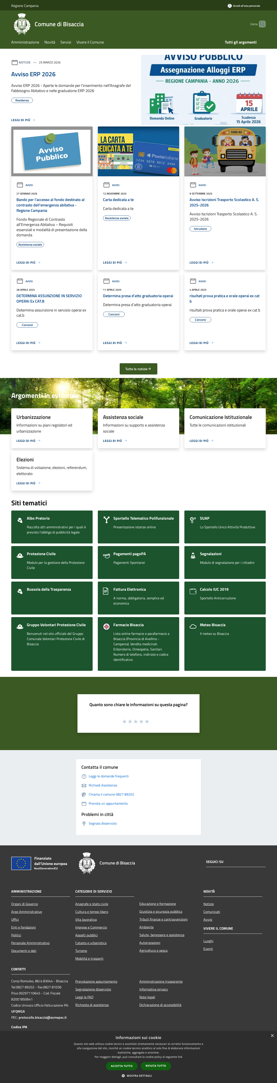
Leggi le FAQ (84, 997)
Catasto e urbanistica (90, 942)
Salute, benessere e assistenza (161, 934)
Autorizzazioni (149, 942)
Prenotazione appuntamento (96, 981)
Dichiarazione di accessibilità (160, 1004)
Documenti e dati (23, 950)
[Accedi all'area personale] (244, 6)
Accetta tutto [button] (122, 1066)
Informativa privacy (153, 989)
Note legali (147, 997)
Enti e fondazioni (23, 927)
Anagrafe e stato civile (91, 903)
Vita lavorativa (86, 919)
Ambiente (146, 927)
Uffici (15, 919)
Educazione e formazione (157, 903)
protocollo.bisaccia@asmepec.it (43, 1017)
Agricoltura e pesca (153, 950)
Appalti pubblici (86, 935)
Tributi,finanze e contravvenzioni (163, 919)
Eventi (208, 948)
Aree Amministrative (26, 911)
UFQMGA (18, 1011)
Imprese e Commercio (91, 927)
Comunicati (211, 911)
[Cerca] (260, 24)
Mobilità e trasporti (89, 958)
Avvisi (24, 185)
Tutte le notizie (138, 368)
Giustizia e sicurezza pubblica (160, 911)
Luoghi (208, 941)
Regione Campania (25, 5)
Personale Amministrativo (30, 942)
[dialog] (138, 1057)
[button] (138, 1075)
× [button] (272, 1036)
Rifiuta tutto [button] (156, 1066)
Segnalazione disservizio (93, 989)
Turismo (81, 950)
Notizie (25, 62)
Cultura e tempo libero (91, 911)
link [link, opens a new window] (180, 1057)
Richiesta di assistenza (92, 1004)
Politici (16, 935)
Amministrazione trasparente (161, 981)
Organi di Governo (24, 903)
